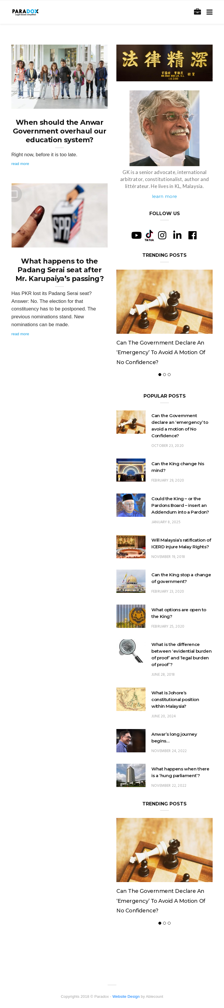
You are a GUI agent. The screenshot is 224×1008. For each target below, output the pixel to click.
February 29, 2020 (167, 480)
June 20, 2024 (163, 716)
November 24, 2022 (169, 751)
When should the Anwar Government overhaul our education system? (59, 131)
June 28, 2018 (163, 675)
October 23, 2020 (167, 446)
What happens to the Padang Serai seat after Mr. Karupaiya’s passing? (59, 270)
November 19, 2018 (168, 557)
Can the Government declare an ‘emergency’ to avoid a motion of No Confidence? (160, 353)
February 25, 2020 (167, 627)
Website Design (126, 996)
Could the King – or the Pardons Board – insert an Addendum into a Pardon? (180, 505)
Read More (20, 163)
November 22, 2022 (168, 786)
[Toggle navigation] (208, 12)
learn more (164, 196)
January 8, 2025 (166, 522)
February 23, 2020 (167, 592)
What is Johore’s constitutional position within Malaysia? (175, 699)
